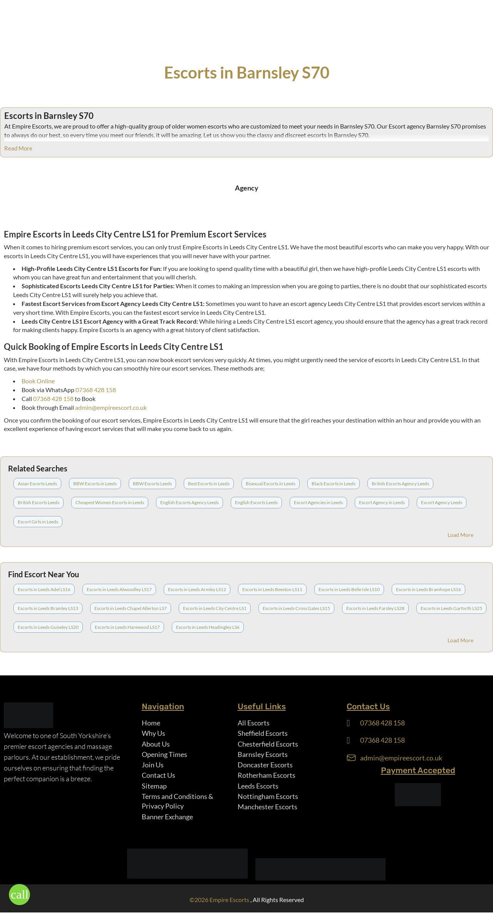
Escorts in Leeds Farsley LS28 (375, 608)
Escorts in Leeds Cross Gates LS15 (296, 608)
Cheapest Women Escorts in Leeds (109, 502)
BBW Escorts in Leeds (95, 483)
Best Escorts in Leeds (209, 483)
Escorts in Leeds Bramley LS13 (48, 608)
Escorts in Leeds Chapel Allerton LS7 (130, 608)
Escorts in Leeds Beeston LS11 (272, 589)
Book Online (38, 380)
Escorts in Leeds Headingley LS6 (208, 627)
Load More (460, 534)
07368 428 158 (95, 389)
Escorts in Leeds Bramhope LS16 (428, 589)
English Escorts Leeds (256, 502)
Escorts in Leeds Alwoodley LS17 (119, 589)
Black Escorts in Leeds (333, 483)
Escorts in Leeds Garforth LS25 (451, 608)
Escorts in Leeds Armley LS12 (197, 589)
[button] (19, 894)
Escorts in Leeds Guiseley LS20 (48, 627)
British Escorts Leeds (38, 502)
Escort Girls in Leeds (38, 522)
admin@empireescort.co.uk (111, 407)
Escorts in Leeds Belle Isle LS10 (349, 589)
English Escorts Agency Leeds (189, 502)
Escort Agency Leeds (441, 502)
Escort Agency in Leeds (382, 502)
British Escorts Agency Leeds (400, 483)
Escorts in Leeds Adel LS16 (44, 589)
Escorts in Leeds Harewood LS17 (127, 627)
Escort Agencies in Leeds (318, 502)
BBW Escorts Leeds (152, 483)
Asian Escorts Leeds (37, 483)
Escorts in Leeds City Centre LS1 (214, 608)
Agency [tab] (246, 188)
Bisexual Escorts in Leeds (270, 483)
